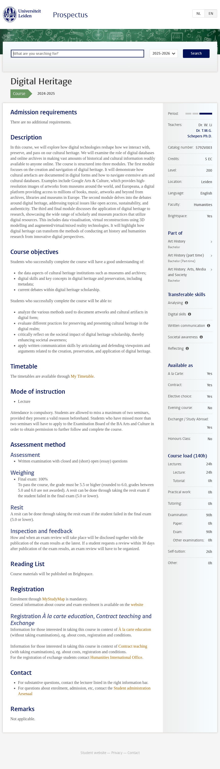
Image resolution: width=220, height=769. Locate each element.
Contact (134, 752)
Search (196, 53)
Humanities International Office (116, 657)
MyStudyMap (53, 599)
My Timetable (82, 376)
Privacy (116, 752)
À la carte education (134, 629)
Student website (93, 752)
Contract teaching (132, 646)
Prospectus (70, 15)
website (137, 604)
